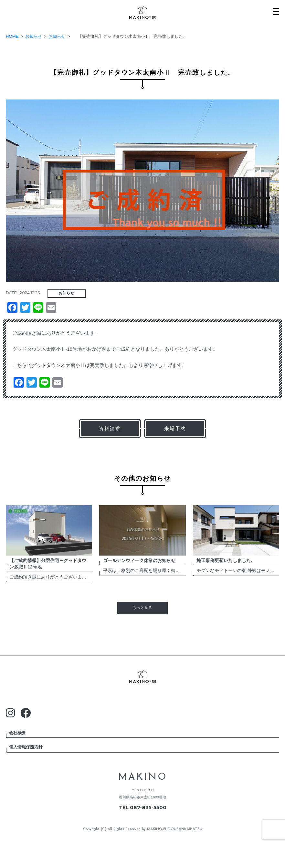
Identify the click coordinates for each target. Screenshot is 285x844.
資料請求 (110, 428)
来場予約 (175, 428)
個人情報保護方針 (26, 747)
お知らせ (66, 293)
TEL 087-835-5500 (142, 807)
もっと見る (142, 608)
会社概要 (17, 732)
